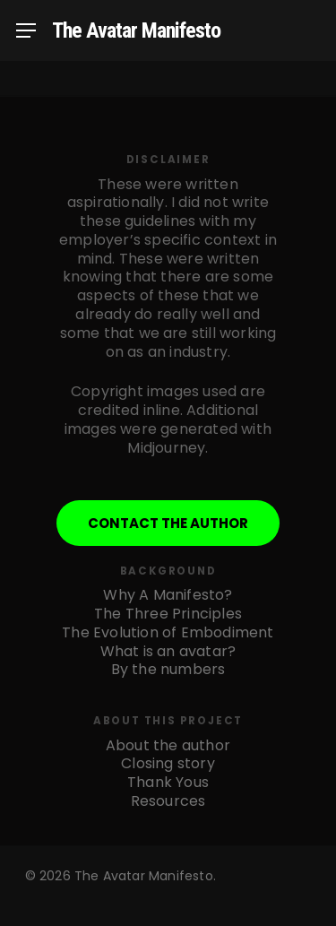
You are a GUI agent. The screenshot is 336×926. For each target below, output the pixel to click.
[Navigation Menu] (26, 31)
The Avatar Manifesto (136, 30)
